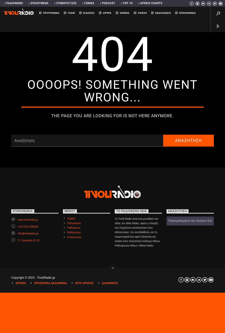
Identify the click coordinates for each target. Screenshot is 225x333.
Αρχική (71, 293)
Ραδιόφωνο (13, 3)
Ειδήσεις (89, 13)
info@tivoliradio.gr (28, 309)
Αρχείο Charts (149, 3)
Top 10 (126, 3)
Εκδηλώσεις (163, 13)
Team (71, 13)
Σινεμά (124, 13)
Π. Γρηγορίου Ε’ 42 (29, 315)
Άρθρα (107, 13)
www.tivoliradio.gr (28, 295)
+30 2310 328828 (28, 302)
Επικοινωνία (187, 13)
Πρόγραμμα (51, 13)
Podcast (107, 3)
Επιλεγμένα (38, 3)
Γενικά (88, 3)
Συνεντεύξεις (65, 3)
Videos (142, 13)
